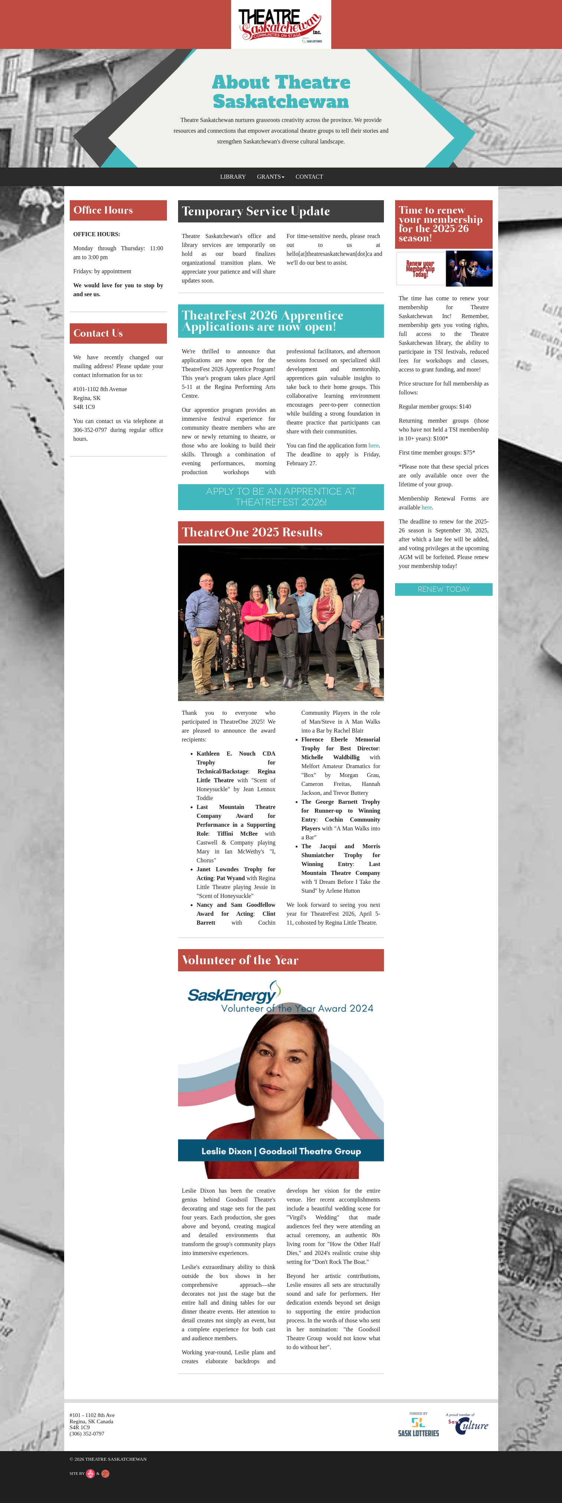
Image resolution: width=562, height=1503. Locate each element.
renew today (444, 589)
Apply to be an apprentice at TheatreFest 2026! (281, 497)
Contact (309, 177)
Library (233, 177)
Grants (271, 177)
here (373, 445)
